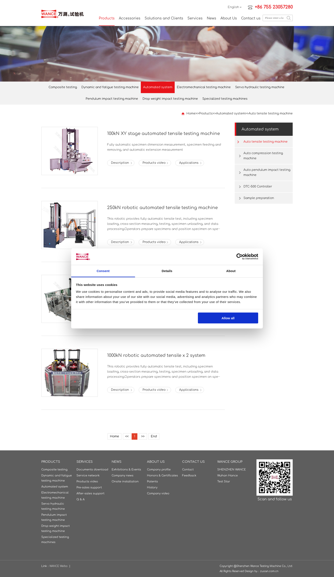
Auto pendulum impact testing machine (266, 172)
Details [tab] (167, 270)
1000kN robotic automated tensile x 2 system (156, 355)
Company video (158, 493)
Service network (87, 475)
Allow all (228, 318)
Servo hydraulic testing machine (259, 87)
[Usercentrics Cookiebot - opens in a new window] (239, 256)
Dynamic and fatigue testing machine (110, 87)
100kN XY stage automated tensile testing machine (163, 133)
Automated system (157, 87)
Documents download (92, 469)
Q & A (80, 499)
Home (191, 113)
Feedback (189, 475)
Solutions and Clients (164, 18)
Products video (154, 162)
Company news (122, 475)
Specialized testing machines (225, 98)
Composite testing (63, 87)
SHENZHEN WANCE (231, 469)
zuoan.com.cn (269, 571)
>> (143, 436)
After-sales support (90, 493)
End (154, 436)
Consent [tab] (103, 270)
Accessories (129, 18)
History (152, 487)
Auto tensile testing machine (271, 113)
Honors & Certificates (162, 475)
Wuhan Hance (227, 475)
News (211, 18)
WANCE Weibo (58, 566)
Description (120, 162)
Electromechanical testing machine (204, 87)
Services (195, 18)
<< (127, 436)
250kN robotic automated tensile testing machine (162, 207)
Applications (189, 162)
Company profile (159, 469)
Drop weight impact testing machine (170, 98)
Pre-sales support (89, 487)
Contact (188, 469)
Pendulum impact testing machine (112, 98)
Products (107, 18)
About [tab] (231, 270)
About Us (228, 18)
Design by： (252, 571)
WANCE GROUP (229, 462)
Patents (152, 481)
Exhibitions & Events (126, 469)
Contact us (251, 18)
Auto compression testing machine (263, 156)
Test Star (223, 481)
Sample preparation (258, 198)
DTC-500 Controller (257, 186)
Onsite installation (125, 481)
